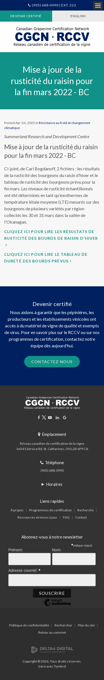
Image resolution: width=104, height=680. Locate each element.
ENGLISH (78, 16)
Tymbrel (60, 666)
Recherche (85, 510)
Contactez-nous (52, 361)
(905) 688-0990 (52, 470)
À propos (17, 510)
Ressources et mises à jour (37, 517)
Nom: (56, 550)
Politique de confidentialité (29, 625)
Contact (81, 517)
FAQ (66, 517)
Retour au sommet (52, 632)
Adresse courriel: (24, 570)
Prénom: (15, 550)
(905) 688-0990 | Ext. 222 (54, 5)
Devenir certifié (26, 16)
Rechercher (63, 625)
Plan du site (86, 625)
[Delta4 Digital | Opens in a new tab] (52, 649)
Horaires (54, 484)
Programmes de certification (50, 510)
